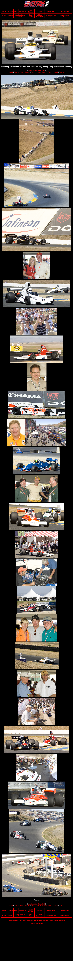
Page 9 (56, 72)
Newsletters (65, 11)
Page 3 (22, 72)
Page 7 (44, 72)
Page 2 (16, 72)
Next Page (41, 70)
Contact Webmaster (36, 923)
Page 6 (39, 72)
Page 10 (61, 72)
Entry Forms (65, 16)
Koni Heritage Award (20, 15)
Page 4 (27, 72)
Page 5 (33, 72)
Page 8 (50, 72)
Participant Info (51, 16)
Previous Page (32, 70)
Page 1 (10, 72)
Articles (39, 11)
